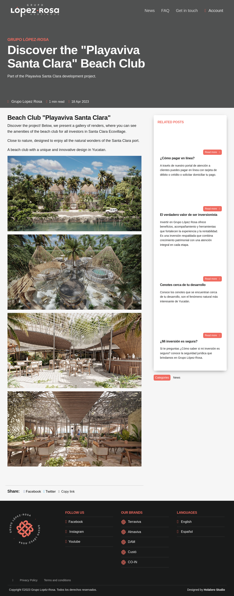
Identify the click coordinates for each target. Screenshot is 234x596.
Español (185, 531)
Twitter (49, 491)
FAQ (165, 10)
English (184, 521)
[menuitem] (213, 10)
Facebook (32, 491)
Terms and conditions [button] (57, 580)
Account (213, 10)
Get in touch (187, 10)
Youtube (72, 541)
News (150, 10)
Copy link (66, 491)
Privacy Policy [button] (29, 580)
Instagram (74, 531)
